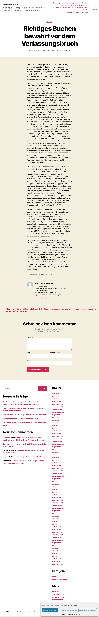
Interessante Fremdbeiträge (65, 7)
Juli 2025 (55, 418)
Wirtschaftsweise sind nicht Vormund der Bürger (22, 422)
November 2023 (58, 472)
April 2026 (56, 394)
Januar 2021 (56, 562)
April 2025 (56, 426)
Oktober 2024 (57, 442)
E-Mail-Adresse (55, 353)
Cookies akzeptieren (50, 610)
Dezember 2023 (58, 469)
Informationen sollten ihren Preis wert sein (75, 5)
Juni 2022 (56, 517)
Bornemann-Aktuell (11, 5)
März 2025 (56, 429)
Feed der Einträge (59, 595)
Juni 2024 (56, 453)
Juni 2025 (56, 421)
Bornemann (36, 50)
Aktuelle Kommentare (60, 580)
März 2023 (56, 493)
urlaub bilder (8, 441)
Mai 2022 (55, 520)
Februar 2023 (57, 496)
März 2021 (56, 557)
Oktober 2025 (57, 410)
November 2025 (58, 408)
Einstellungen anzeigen (87, 610)
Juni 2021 (55, 549)
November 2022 (58, 504)
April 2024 (56, 458)
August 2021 (57, 544)
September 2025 (58, 413)
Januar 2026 (57, 402)
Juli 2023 (55, 482)
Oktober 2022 (57, 506)
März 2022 (56, 525)
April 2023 (56, 490)
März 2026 (56, 397)
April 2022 (56, 522)
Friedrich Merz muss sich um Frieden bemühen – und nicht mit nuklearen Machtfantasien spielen (24, 443)
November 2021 (58, 536)
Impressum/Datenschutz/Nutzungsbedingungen (70, 614)
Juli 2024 (55, 450)
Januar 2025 (57, 434)
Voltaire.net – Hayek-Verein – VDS (77, 12)
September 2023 (58, 477)
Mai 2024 (55, 456)
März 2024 (56, 461)
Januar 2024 (57, 466)
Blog (54, 3)
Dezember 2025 (58, 405)
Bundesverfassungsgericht (37, 274)
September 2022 (58, 509)
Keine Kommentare (65, 50)
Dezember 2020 (58, 565)
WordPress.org (58, 600)
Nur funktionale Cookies (68, 610)
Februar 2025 (57, 432)
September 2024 (58, 445)
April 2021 (56, 554)
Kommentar (30, 338)
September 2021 (58, 541)
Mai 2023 (55, 488)
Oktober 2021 (57, 538)
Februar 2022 (57, 528)
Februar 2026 (57, 400)
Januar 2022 (57, 530)
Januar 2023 (57, 498)
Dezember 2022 (58, 501)
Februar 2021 (57, 560)
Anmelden (56, 593)
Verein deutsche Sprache (80, 10)
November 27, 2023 (49, 50)
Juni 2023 (56, 485)
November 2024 (58, 440)
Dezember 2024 (58, 437)
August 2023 (57, 480)
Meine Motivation (82, 7)
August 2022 (57, 512)
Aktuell (49, 22)
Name (29, 353)
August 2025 (57, 416)
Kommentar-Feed (58, 598)
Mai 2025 (55, 424)
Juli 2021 (55, 546)
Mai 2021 (55, 552)
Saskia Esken (49, 274)
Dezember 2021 (58, 533)
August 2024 (57, 448)
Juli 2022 (55, 514)
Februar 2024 (57, 464)
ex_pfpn (6, 462)
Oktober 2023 (57, 474)
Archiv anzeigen (40, 298)
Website (29, 361)
